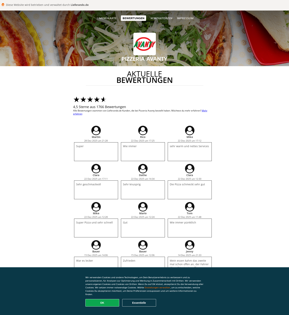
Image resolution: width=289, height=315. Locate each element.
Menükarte (107, 18)
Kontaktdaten (161, 18)
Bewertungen (133, 18)
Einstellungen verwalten (157, 287)
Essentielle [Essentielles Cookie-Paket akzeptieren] (139, 302)
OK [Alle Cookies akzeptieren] (102, 302)
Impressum (185, 18)
